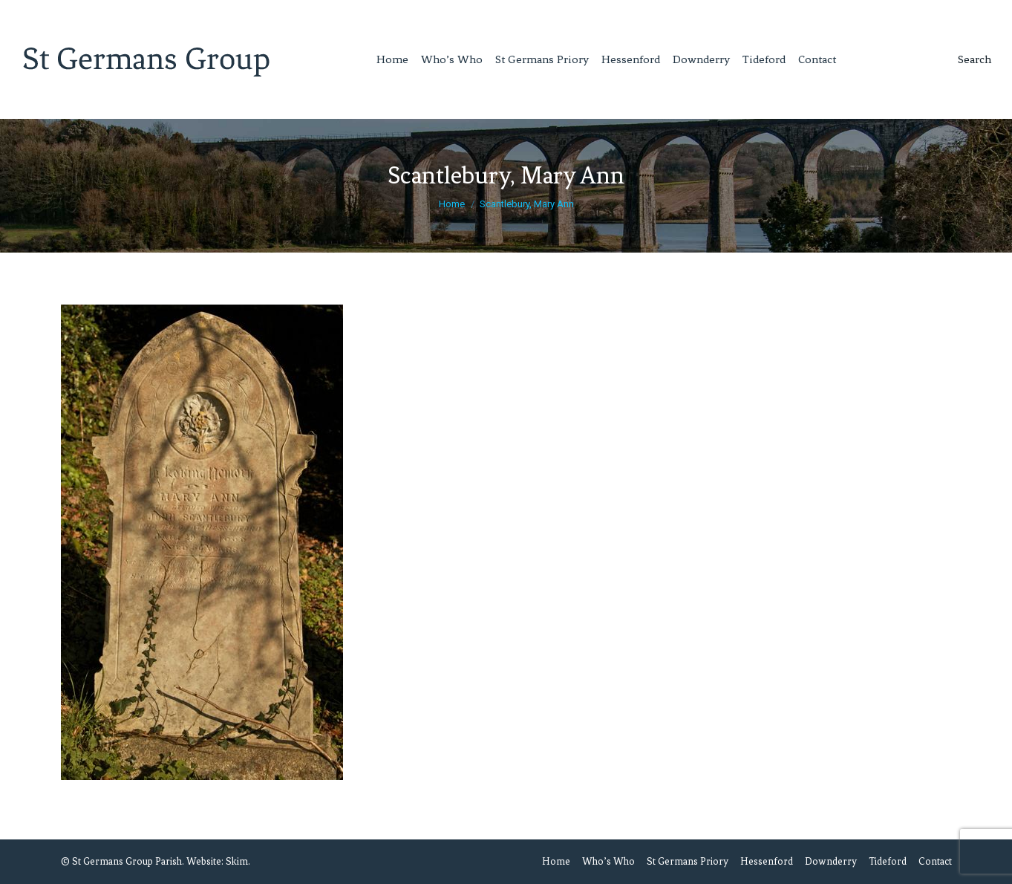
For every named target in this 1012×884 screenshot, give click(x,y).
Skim (237, 861)
